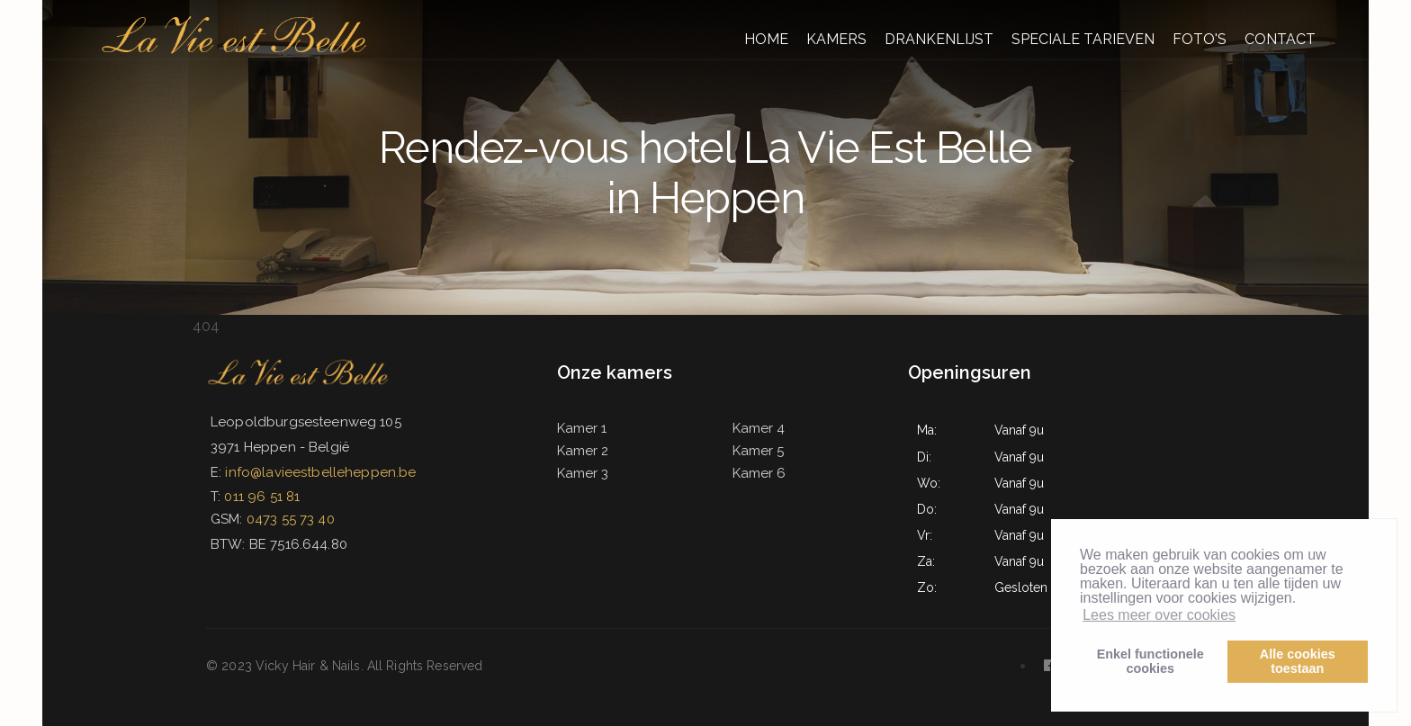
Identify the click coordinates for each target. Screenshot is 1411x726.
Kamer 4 (758, 428)
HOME (766, 39)
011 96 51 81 (262, 496)
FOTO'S (1200, 39)
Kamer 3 (582, 473)
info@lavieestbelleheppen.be (320, 472)
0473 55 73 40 (291, 519)
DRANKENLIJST (939, 39)
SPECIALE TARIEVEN (1083, 39)
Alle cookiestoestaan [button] (1297, 661)
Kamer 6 (759, 473)
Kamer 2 (582, 451)
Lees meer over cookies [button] (1159, 615)
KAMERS (836, 39)
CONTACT (1280, 39)
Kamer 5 (758, 451)
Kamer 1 (582, 428)
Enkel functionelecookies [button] (1150, 661)
